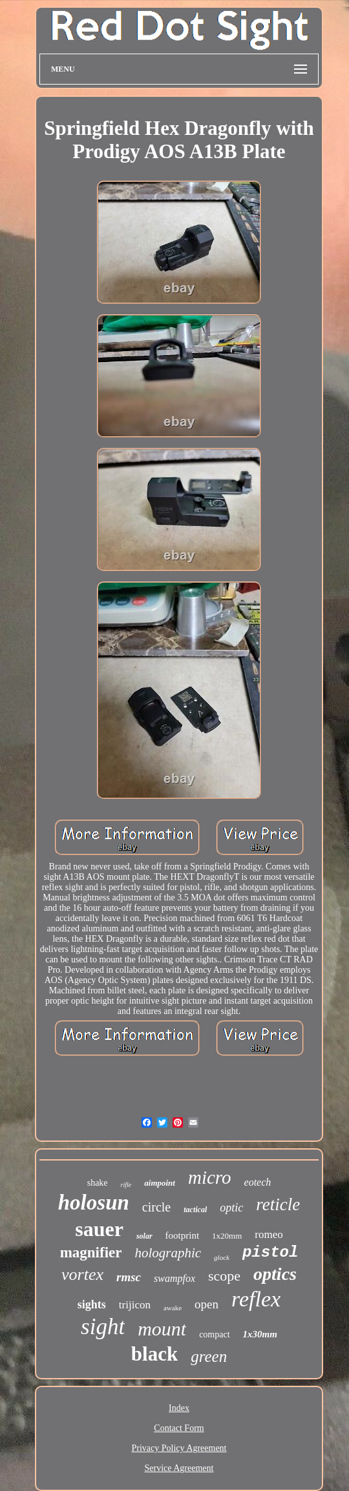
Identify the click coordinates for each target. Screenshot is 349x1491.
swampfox (174, 1278)
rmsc (128, 1277)
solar (144, 1236)
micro (209, 1177)
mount (162, 1328)
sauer (99, 1229)
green (209, 1356)
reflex (255, 1299)
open (206, 1304)
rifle (126, 1184)
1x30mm (260, 1334)
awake (173, 1308)
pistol (270, 1252)
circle (156, 1207)
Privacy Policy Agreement (179, 1448)
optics (275, 1274)
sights (92, 1304)
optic (231, 1207)
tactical (195, 1209)
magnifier (91, 1252)
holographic (167, 1253)
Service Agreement (179, 1468)
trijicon (135, 1305)
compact (214, 1334)
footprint (182, 1235)
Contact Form (179, 1428)
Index (179, 1408)
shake (97, 1183)
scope (224, 1276)
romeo (268, 1234)
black (154, 1354)
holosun (93, 1202)
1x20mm (227, 1236)
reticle (278, 1204)
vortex (82, 1274)
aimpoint (159, 1183)
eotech (257, 1182)
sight (103, 1326)
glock (221, 1257)
